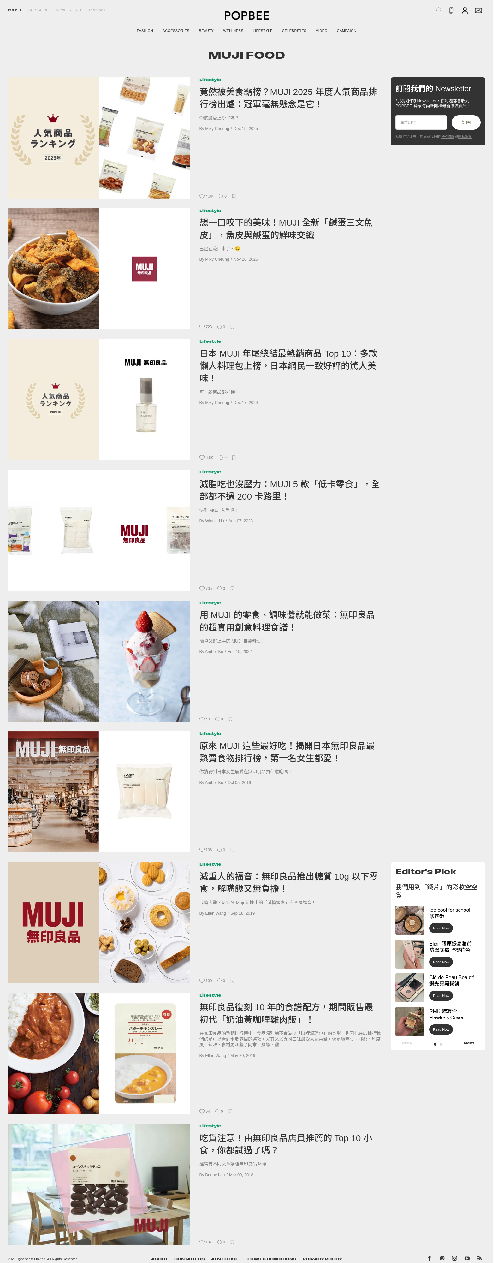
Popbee (15, 10)
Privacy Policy (322, 1259)
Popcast (97, 10)
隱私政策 (465, 137)
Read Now (441, 928)
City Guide (38, 10)
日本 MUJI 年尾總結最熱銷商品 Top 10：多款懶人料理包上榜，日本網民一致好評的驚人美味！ (288, 366)
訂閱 (466, 122)
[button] (435, 1044)
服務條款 (447, 137)
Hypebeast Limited (31, 1259)
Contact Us (189, 1259)
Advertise (224, 1259)
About (159, 1259)
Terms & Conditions (270, 1259)
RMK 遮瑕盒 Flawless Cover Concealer (446, 1018)
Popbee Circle (69, 10)
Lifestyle (210, 80)
